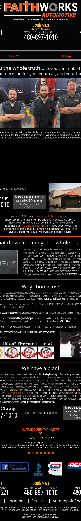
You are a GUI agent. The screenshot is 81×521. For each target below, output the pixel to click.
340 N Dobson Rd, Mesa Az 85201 (40, 304)
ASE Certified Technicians (36, 225)
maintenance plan (13, 392)
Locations (16, 500)
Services (38, 500)
